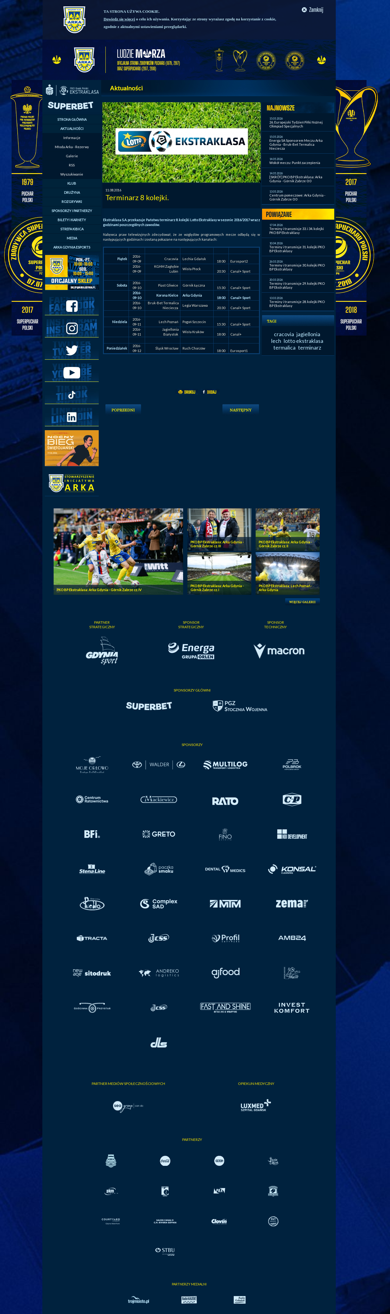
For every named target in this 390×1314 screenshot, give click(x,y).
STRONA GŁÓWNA (72, 119)
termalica (284, 347)
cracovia (284, 334)
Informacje (71, 138)
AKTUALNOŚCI (71, 129)
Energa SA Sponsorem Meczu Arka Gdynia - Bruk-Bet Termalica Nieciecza (296, 144)
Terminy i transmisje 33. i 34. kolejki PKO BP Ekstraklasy (296, 231)
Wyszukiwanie (71, 174)
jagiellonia (308, 334)
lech (276, 340)
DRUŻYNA (72, 192)
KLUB (71, 183)
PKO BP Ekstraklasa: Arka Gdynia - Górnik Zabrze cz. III (217, 544)
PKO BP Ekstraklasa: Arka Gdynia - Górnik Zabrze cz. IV (99, 590)
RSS (72, 165)
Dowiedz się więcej (119, 19)
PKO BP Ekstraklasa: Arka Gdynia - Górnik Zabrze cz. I (217, 588)
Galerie (72, 156)
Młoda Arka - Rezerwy (72, 147)
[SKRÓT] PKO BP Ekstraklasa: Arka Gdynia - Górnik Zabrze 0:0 (295, 179)
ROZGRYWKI (72, 202)
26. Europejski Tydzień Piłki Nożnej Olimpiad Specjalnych (296, 124)
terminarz (309, 347)
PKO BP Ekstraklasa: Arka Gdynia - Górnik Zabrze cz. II (285, 544)
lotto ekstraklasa (303, 340)
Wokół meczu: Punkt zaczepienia (294, 163)
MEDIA (72, 238)
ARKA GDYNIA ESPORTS (71, 247)
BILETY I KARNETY (72, 220)
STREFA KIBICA (71, 229)
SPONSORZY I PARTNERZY (71, 211)
